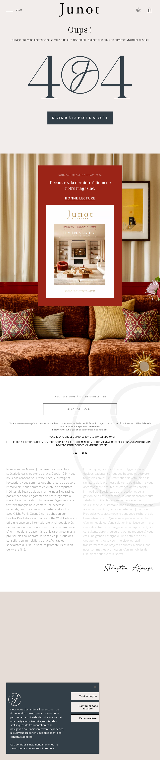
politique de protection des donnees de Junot (88, 436)
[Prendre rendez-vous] (149, 10)
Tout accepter (88, 696)
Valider (80, 453)
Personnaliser (88, 718)
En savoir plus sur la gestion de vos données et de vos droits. (80, 429)
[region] (52, 718)
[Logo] (79, 10)
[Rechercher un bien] (138, 10)
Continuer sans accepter (88, 707)
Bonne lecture (80, 246)
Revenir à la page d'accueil (80, 118)
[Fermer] (95, 687)
